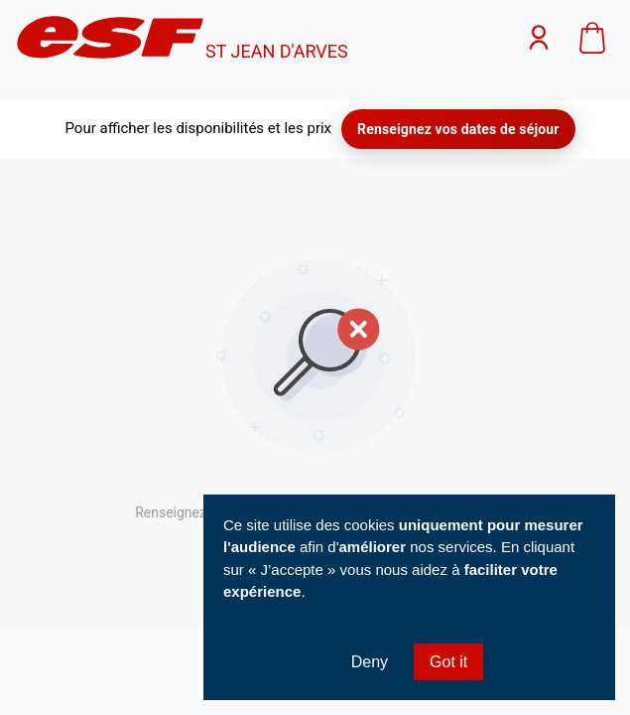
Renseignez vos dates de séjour (458, 129)
